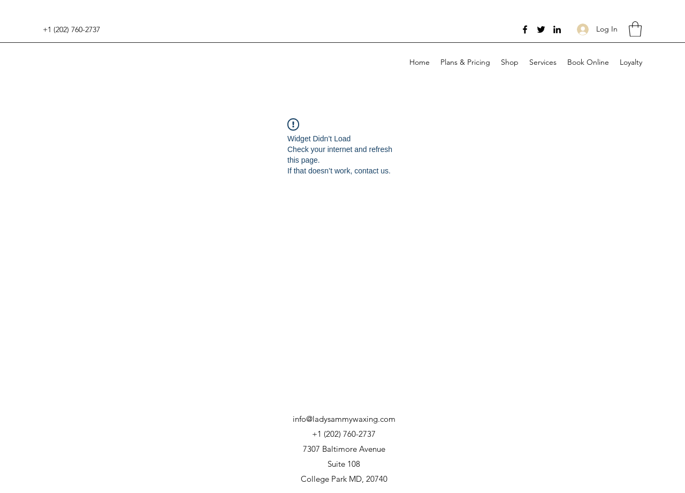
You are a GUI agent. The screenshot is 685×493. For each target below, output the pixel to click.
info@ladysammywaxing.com (344, 419)
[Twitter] (541, 29)
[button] (635, 29)
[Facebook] (525, 29)
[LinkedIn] (557, 29)
